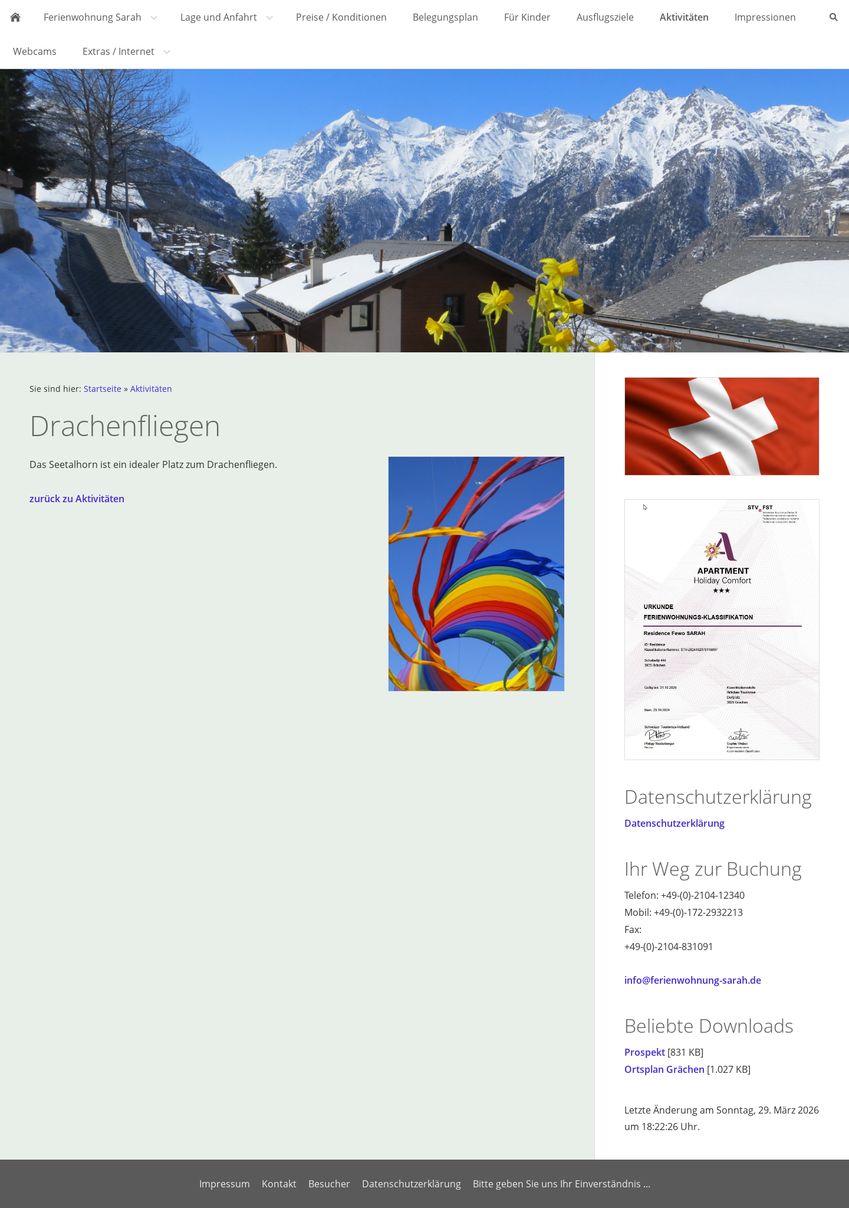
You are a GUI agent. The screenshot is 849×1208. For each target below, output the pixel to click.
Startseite (102, 388)
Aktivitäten (151, 388)
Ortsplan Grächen (664, 1069)
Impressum (224, 1183)
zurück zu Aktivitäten (76, 498)
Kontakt (279, 1183)
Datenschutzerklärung (674, 823)
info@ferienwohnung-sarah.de (692, 980)
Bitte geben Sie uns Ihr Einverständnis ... (561, 1183)
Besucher (329, 1183)
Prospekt (644, 1052)
